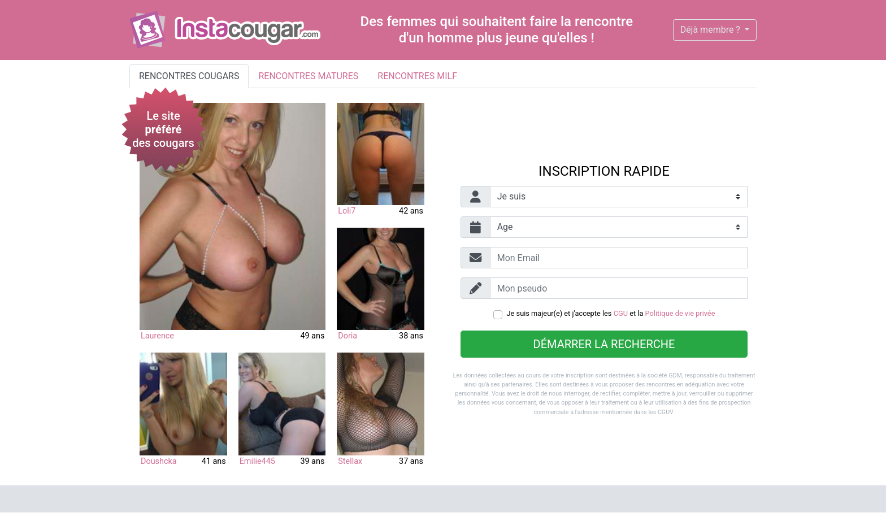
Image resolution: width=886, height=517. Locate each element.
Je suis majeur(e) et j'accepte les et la (611, 313)
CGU (621, 313)
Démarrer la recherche (604, 344)
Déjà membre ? (711, 29)
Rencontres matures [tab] (308, 76)
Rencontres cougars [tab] (189, 76)
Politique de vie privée (680, 313)
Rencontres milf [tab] (417, 76)
